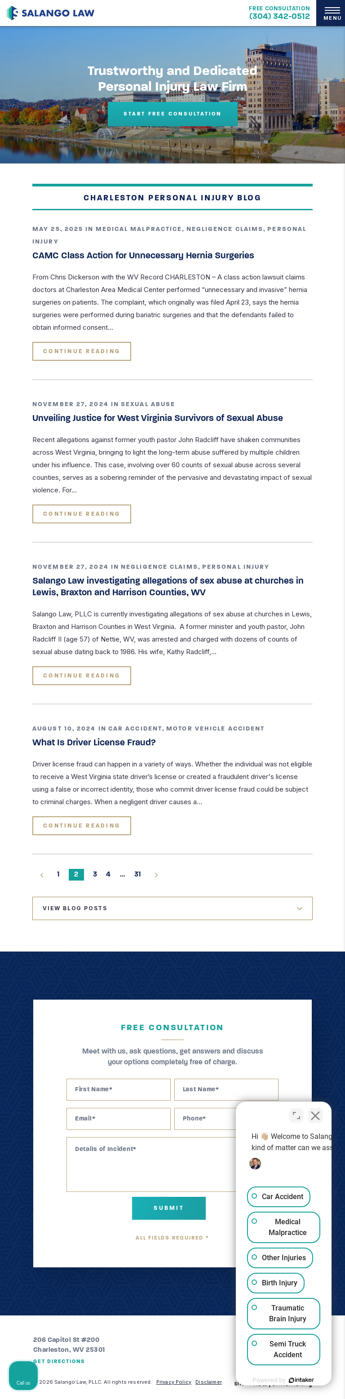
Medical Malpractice (139, 229)
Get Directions (59, 1361)
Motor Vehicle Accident (215, 729)
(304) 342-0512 (279, 17)
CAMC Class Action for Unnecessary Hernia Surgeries (143, 256)
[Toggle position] (296, 1112)
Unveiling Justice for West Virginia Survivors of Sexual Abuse (157, 418)
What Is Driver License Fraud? (94, 743)
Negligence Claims (225, 229)
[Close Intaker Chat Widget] (315, 1112)
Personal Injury (236, 567)
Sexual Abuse (148, 404)
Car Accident (135, 729)
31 (138, 874)
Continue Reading (81, 351)
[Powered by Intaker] (268, 1380)
